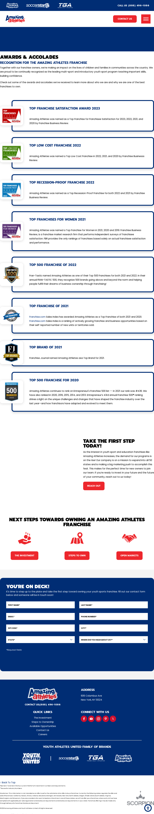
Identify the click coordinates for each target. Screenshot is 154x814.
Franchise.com (37, 316)
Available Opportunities (43, 726)
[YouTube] (91, 719)
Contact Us (125, 19)
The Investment (43, 717)
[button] (148, 808)
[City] (113, 628)
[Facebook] (84, 719)
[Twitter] (113, 719)
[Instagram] (98, 719)
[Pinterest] (106, 719)
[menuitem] (42, 718)
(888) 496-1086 (138, 5)
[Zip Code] (40, 628)
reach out (93, 486)
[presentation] (29, 659)
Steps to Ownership (43, 722)
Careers (42, 734)
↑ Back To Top (7, 782)
